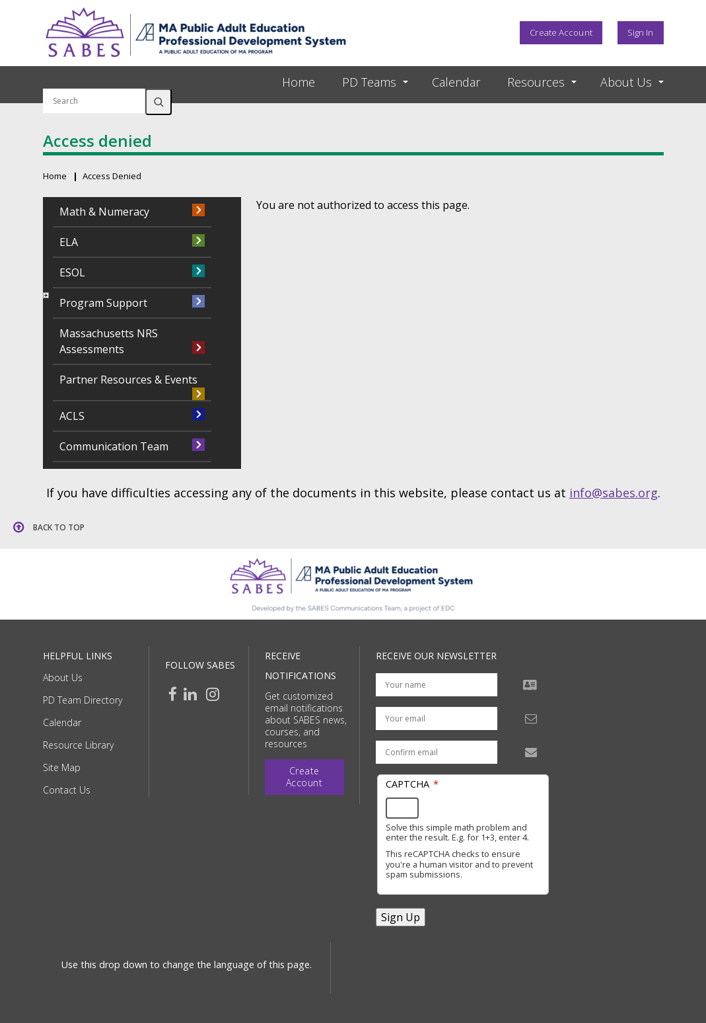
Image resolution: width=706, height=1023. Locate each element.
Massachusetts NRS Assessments (108, 341)
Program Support (103, 303)
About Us (63, 677)
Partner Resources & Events (128, 379)
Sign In (640, 32)
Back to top (59, 527)
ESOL (72, 272)
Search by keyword (94, 81)
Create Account (561, 32)
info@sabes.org (613, 493)
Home (298, 82)
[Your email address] (436, 718)
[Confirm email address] (436, 752)
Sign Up (400, 917)
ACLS (72, 416)
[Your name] (436, 684)
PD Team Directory (82, 700)
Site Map (62, 767)
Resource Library (78, 745)
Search (158, 102)
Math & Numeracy (104, 211)
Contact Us (66, 790)
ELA (68, 242)
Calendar (456, 82)
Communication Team (113, 446)
